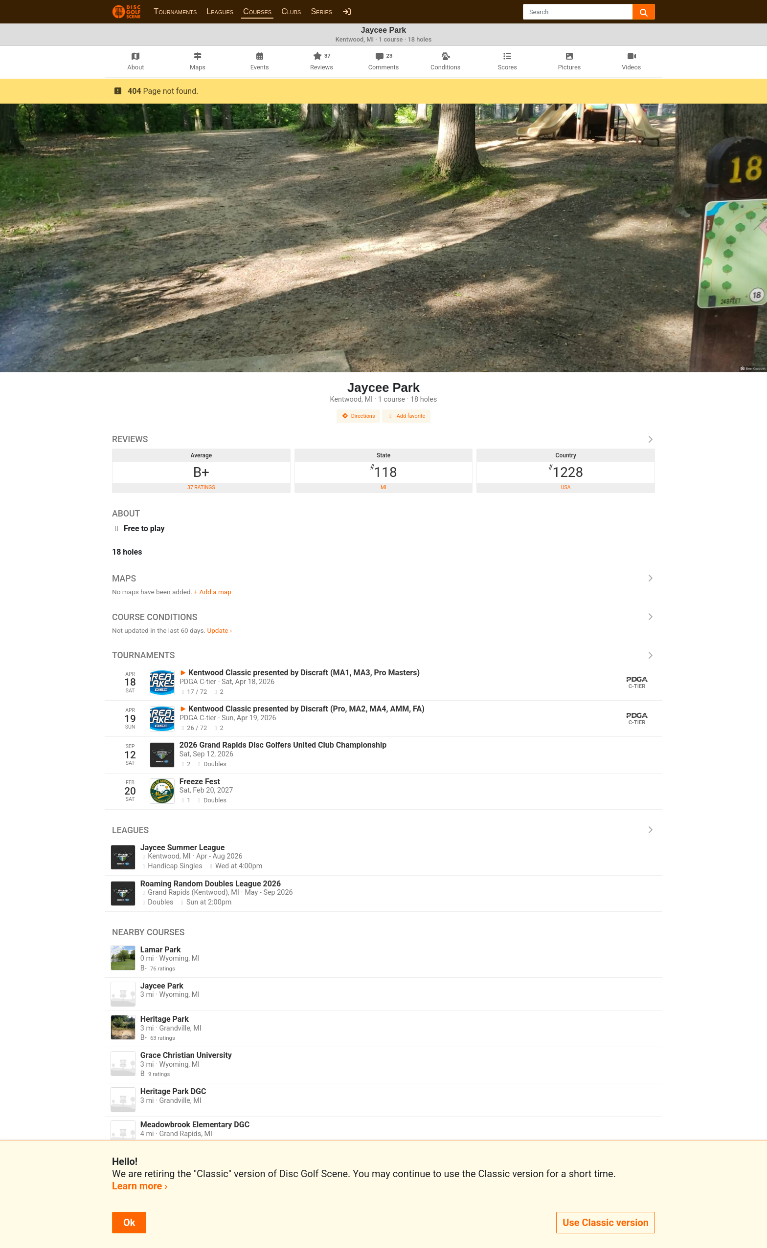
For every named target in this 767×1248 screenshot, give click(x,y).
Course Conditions (383, 617)
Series (321, 11)
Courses (257, 11)
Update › (219, 630)
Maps (383, 578)
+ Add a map (212, 592)
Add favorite (406, 416)
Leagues (219, 11)
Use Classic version (606, 1222)
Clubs (291, 11)
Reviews (383, 439)
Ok (129, 1222)
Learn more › (139, 1186)
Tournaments (175, 11)
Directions (358, 416)
